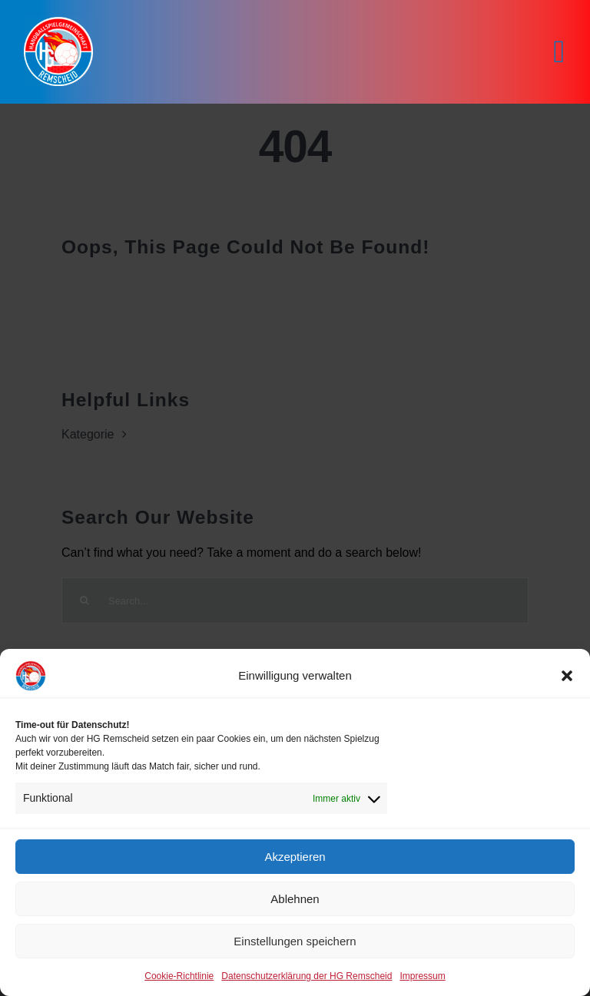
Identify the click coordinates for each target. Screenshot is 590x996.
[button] (567, 675)
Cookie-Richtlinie (179, 976)
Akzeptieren (294, 856)
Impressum (422, 976)
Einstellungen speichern (295, 941)
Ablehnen (294, 898)
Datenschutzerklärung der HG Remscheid (306, 976)
